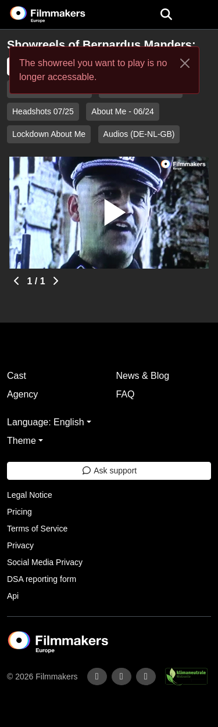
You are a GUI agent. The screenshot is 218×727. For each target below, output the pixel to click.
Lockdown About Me (48, 134)
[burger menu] (200, 15)
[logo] (61, 14)
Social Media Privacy (45, 562)
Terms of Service (37, 528)
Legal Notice (29, 495)
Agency (22, 394)
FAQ (125, 394)
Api (13, 596)
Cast (16, 376)
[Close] (185, 63)
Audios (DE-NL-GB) (139, 134)
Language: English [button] (45, 422)
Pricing (19, 511)
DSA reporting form (41, 579)
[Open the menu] (166, 14)
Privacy (20, 545)
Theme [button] (21, 441)
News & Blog (143, 376)
